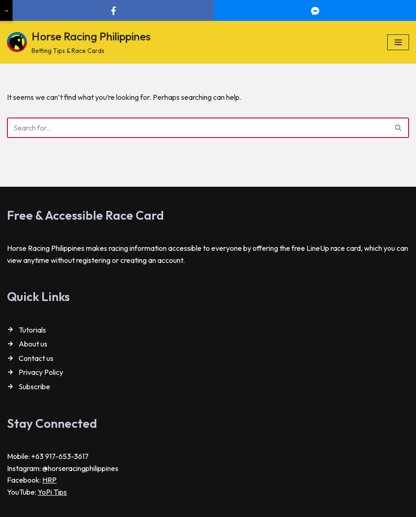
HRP (49, 479)
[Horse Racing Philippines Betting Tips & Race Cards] (78, 42)
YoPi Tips (52, 492)
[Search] (197, 128)
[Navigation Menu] (398, 42)
